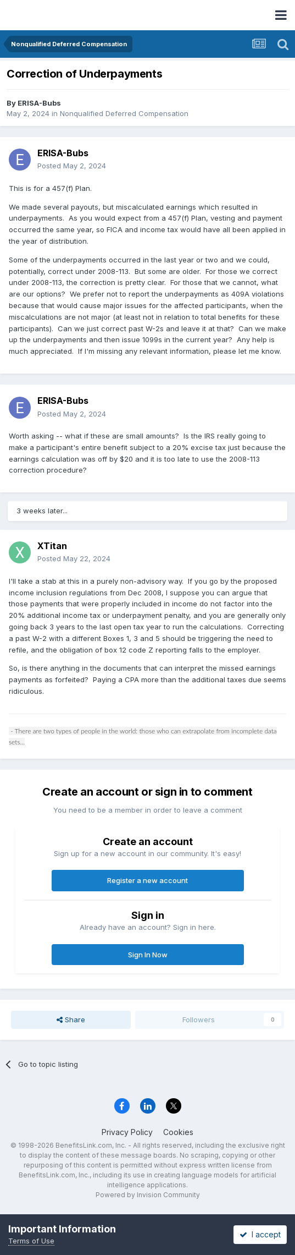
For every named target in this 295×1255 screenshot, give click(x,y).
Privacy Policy (127, 1132)
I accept (260, 1234)
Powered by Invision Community (148, 1195)
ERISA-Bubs (39, 102)
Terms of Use (31, 1240)
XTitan (52, 545)
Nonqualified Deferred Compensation (124, 113)
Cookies (178, 1132)
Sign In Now (148, 954)
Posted (71, 165)
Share (71, 1019)
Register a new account (147, 880)
